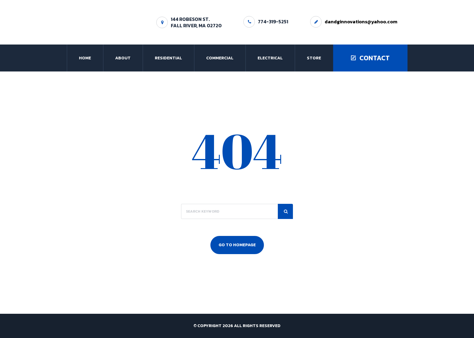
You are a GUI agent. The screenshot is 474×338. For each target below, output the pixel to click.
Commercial (219, 58)
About (123, 58)
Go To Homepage (237, 245)
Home (85, 58)
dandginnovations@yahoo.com (361, 21)
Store (314, 58)
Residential (168, 58)
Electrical (270, 58)
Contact (370, 58)
